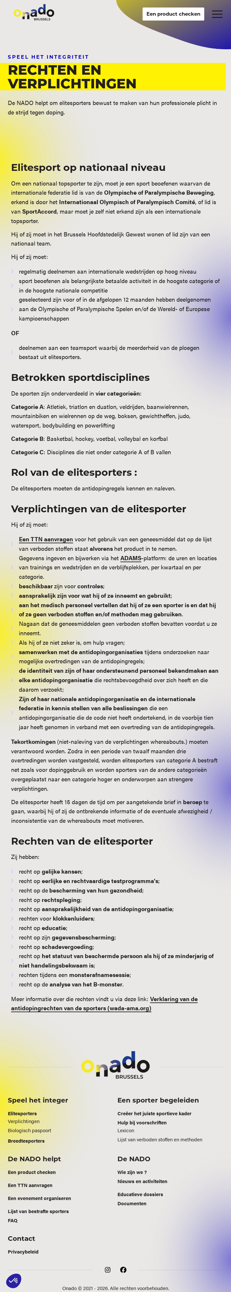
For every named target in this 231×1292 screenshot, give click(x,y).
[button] (217, 14)
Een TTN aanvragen (46, 539)
